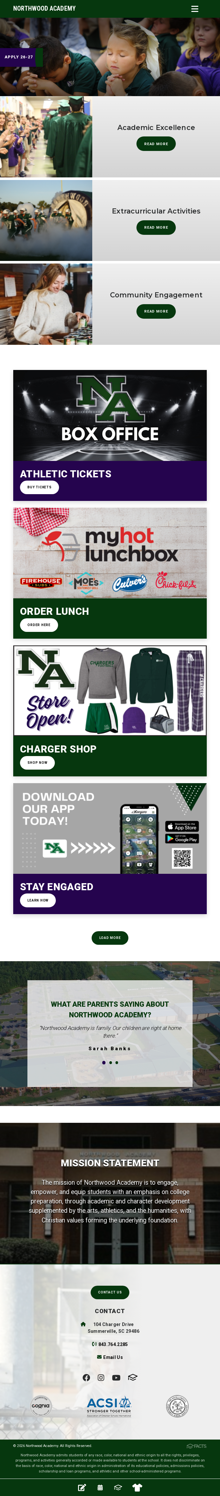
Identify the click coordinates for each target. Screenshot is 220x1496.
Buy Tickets (39, 487)
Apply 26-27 (19, 57)
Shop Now (37, 762)
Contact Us (110, 1292)
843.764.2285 (113, 1344)
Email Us (113, 1357)
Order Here (39, 625)
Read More (156, 144)
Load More (110, 938)
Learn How (37, 900)
